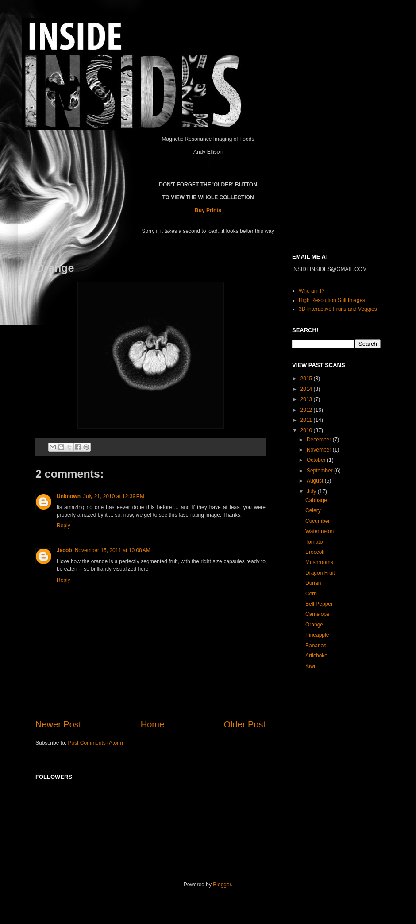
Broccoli (314, 552)
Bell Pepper (319, 604)
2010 (307, 430)
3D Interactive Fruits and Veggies (338, 309)
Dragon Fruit (320, 573)
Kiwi (310, 666)
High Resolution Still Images (332, 300)
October (317, 460)
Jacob (64, 550)
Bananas (315, 645)
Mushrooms (319, 562)
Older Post (245, 724)
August (316, 481)
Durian (313, 583)
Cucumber (317, 521)
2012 (307, 410)
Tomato (314, 542)
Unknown (69, 496)
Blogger (222, 884)
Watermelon (319, 531)
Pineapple (317, 635)
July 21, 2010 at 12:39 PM (113, 496)
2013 (307, 399)
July (312, 491)
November (320, 450)
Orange (314, 625)
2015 (307, 378)
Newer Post (58, 724)
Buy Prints (208, 210)
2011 (307, 420)
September (320, 471)
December (320, 440)
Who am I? (311, 291)
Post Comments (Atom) (95, 743)
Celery (313, 510)
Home (152, 724)
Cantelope (317, 614)
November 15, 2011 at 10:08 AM (112, 550)
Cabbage (316, 500)
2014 (307, 389)
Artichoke (316, 656)
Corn (311, 594)
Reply (63, 525)
